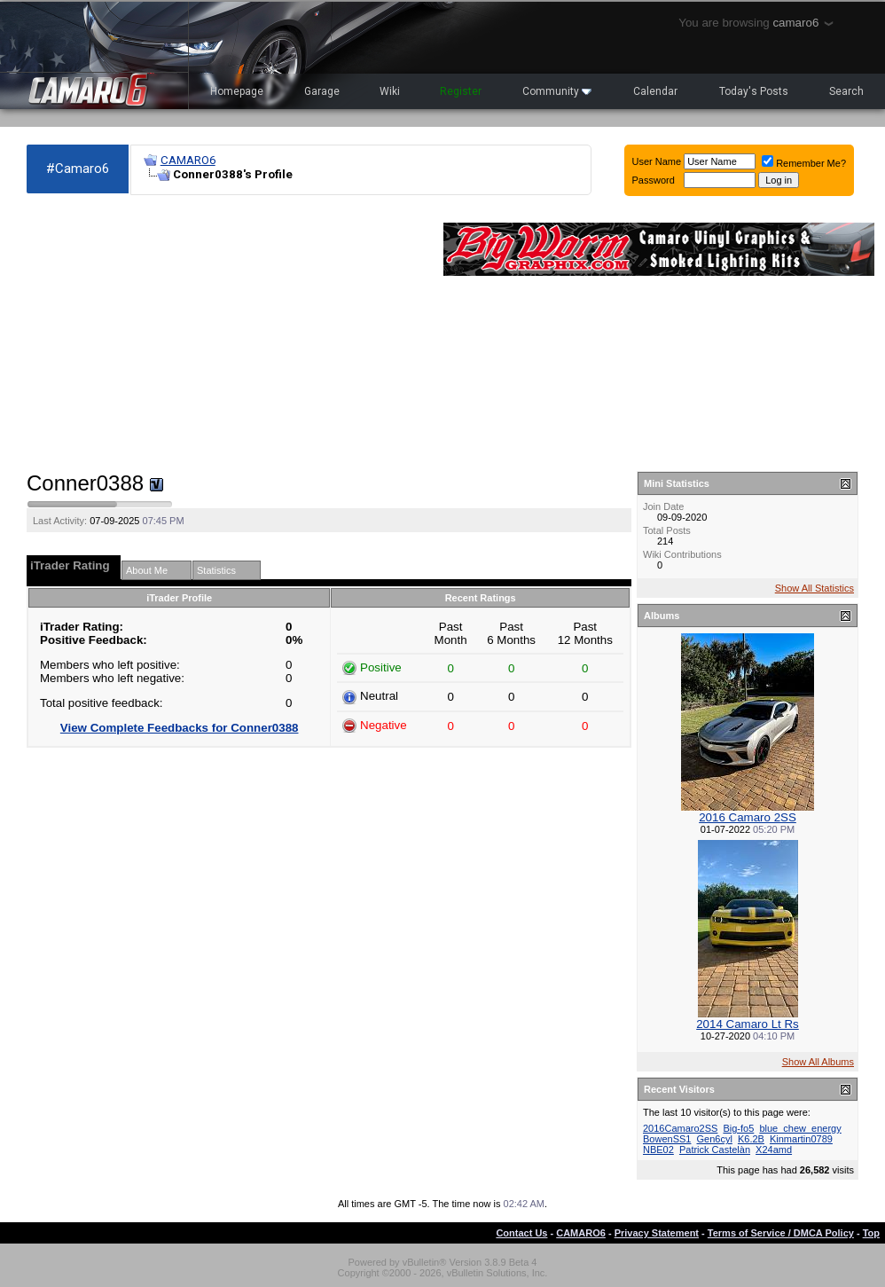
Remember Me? (804, 163)
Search (846, 91)
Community (556, 91)
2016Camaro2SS (680, 1128)
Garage (322, 91)
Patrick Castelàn (714, 1149)
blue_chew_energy (800, 1128)
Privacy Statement (657, 1233)
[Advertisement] (226, 333)
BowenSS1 (667, 1139)
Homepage (236, 91)
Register (461, 91)
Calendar (655, 91)
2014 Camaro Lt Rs (747, 1024)
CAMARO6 (188, 160)
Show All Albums (818, 1061)
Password (653, 180)
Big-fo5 (738, 1128)
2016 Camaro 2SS (747, 817)
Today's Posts (753, 91)
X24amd (774, 1149)
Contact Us (521, 1233)
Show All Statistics (814, 588)
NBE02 (658, 1149)
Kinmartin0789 (801, 1139)
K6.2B (751, 1139)
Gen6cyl (714, 1139)
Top (871, 1233)
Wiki (390, 91)
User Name (657, 161)
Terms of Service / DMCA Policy (781, 1233)
